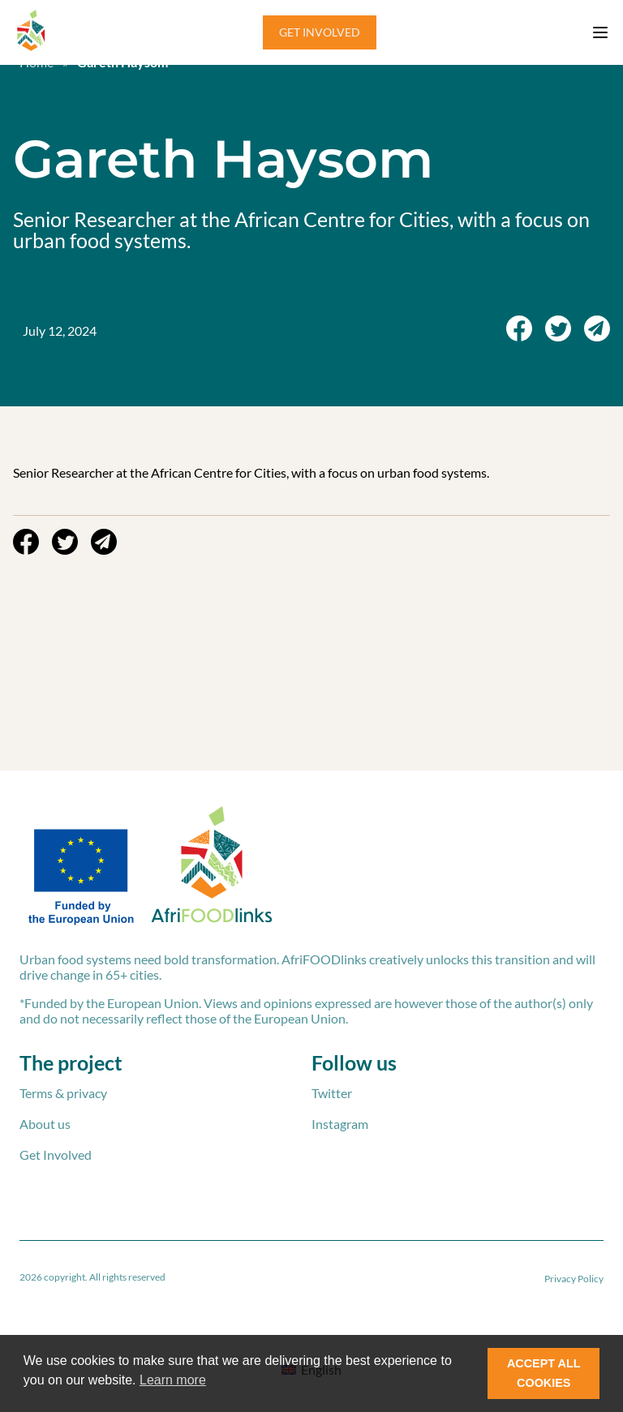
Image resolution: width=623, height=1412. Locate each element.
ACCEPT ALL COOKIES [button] (544, 1373)
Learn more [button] (173, 1380)
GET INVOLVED (319, 32)
